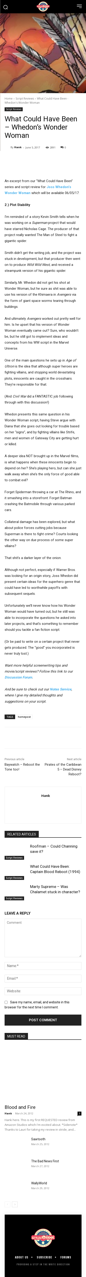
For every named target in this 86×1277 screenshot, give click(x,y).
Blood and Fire (20, 1107)
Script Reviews (25, 98)
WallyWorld (39, 1183)
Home (9, 98)
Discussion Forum (18, 677)
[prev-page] (7, 1204)
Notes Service (60, 689)
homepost (24, 716)
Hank (18, 147)
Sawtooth (38, 1139)
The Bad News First (45, 1161)
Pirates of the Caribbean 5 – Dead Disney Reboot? (63, 769)
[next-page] (15, 1204)
